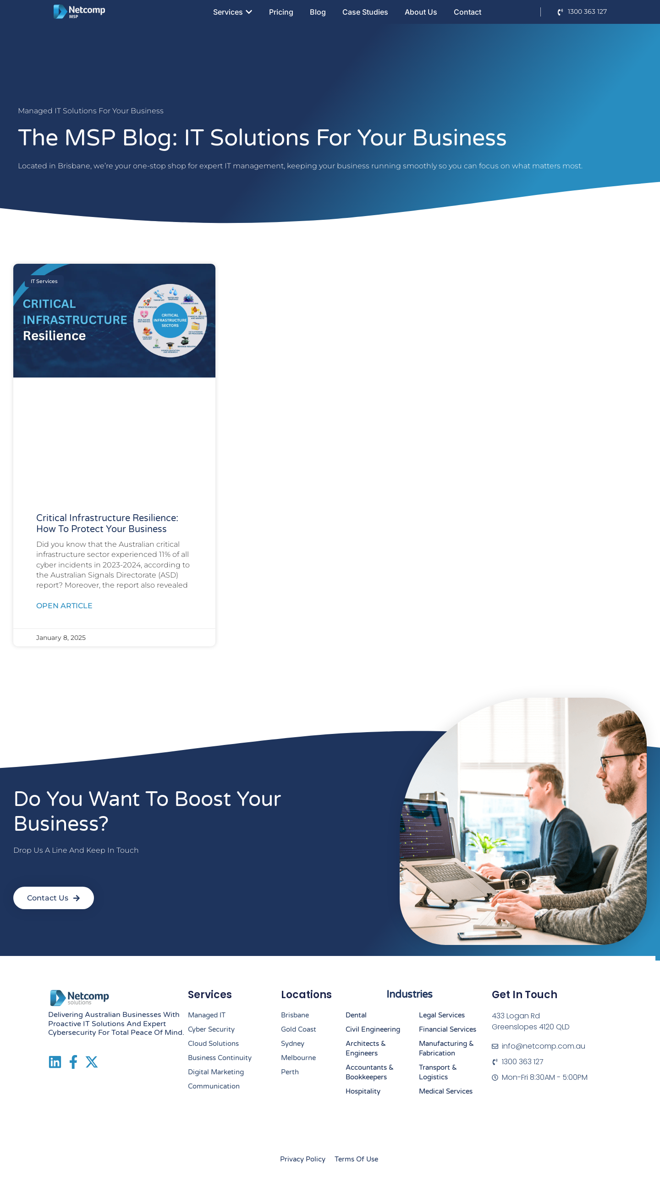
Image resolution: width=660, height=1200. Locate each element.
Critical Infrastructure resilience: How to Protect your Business (107, 524)
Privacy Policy (302, 1159)
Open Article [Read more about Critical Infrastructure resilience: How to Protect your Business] (64, 605)
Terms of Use (356, 1159)
